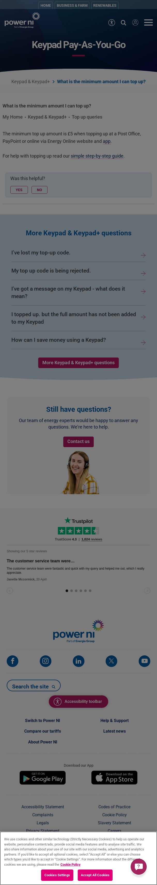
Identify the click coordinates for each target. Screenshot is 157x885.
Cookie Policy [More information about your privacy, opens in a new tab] (70, 864)
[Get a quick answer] (139, 867)
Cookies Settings (57, 875)
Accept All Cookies (95, 875)
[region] (78, 858)
